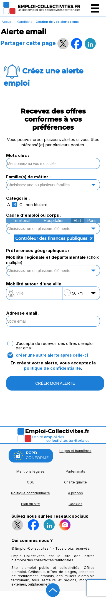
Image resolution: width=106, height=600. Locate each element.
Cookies (75, 504)
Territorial (21, 220)
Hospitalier (54, 220)
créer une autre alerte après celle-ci (52, 355)
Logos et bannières (75, 451)
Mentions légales (30, 471)
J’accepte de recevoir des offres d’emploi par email (55, 345)
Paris (92, 220)
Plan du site (30, 504)
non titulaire (37, 204)
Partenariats (75, 471)
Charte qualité (75, 482)
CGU (30, 482)
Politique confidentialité (30, 493)
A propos (75, 493)
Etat (77, 220)
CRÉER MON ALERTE (55, 383)
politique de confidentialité (52, 368)
